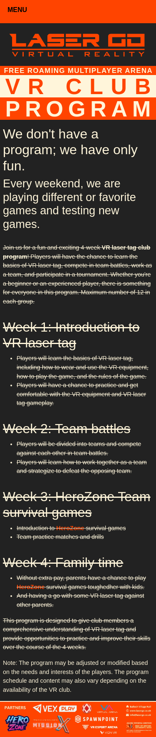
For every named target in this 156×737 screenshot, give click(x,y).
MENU (17, 9)
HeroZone (70, 528)
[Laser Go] (78, 44)
